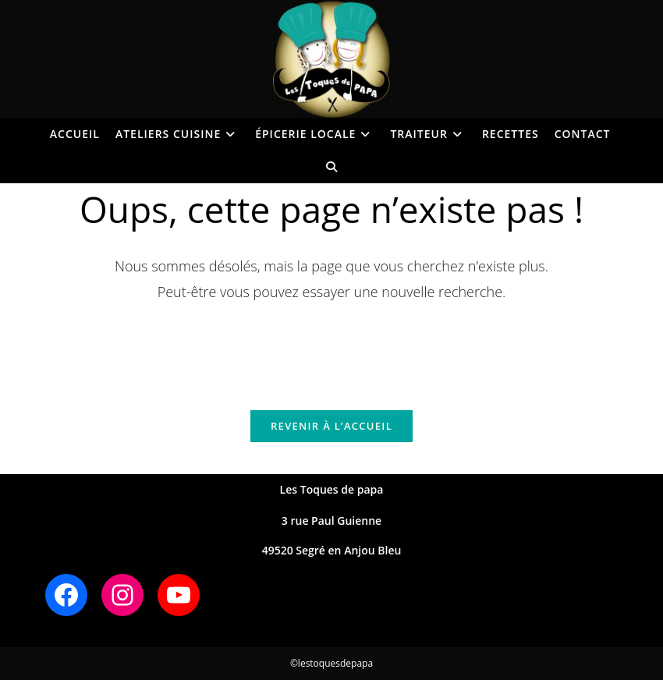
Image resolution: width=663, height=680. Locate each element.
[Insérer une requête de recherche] (331, 347)
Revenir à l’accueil (331, 426)
